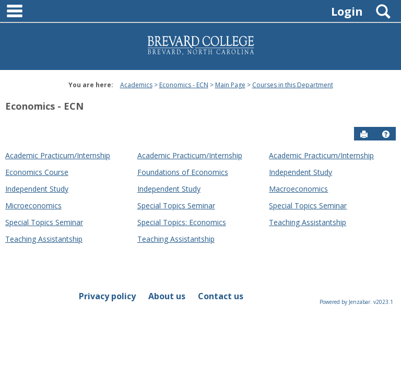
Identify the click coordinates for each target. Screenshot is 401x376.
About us (166, 296)
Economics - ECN (183, 84)
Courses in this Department (292, 84)
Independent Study (300, 172)
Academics (136, 84)
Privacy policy (107, 296)
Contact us (220, 296)
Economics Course (36, 172)
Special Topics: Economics (181, 222)
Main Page (230, 84)
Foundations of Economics (182, 172)
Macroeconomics (298, 189)
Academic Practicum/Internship (57, 155)
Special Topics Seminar (176, 205)
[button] (386, 134)
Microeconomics (33, 205)
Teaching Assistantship (307, 222)
